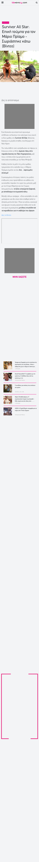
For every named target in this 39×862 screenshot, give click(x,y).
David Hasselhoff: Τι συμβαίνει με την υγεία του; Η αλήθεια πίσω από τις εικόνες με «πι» (25, 376)
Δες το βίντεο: (7, 215)
